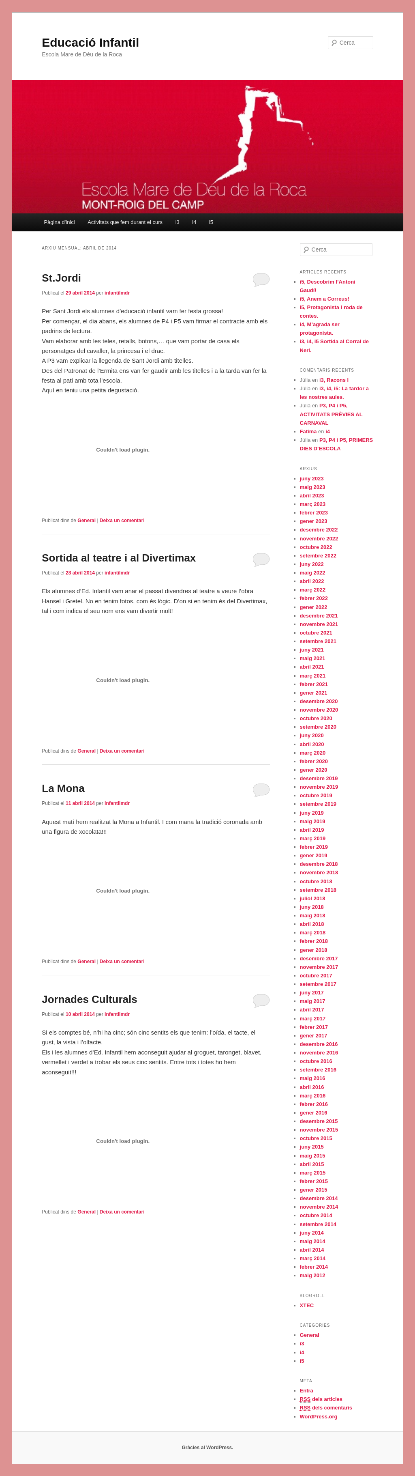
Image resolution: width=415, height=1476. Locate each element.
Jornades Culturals (89, 999)
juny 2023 (312, 479)
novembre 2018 (319, 872)
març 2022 (313, 590)
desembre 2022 (319, 530)
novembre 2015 (319, 1130)
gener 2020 (313, 770)
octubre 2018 (316, 881)
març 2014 (313, 1258)
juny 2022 (312, 564)
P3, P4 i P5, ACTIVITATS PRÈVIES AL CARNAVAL (331, 414)
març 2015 (313, 1173)
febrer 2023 (314, 513)
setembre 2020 (318, 727)
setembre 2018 (318, 890)
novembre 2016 (319, 1053)
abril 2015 (312, 1164)
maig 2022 (312, 573)
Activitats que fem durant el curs (125, 222)
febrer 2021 (314, 684)
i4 (194, 222)
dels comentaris (326, 1408)
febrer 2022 (314, 598)
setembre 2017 (318, 984)
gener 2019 (313, 855)
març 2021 (313, 676)
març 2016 (313, 1096)
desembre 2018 (319, 864)
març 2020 (313, 753)
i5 (211, 222)
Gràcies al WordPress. (207, 1447)
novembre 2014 (319, 1207)
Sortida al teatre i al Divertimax (119, 558)
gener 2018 (313, 950)
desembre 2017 (319, 958)
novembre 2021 (319, 624)
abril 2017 (312, 1010)
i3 (177, 222)
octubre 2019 (316, 795)
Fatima (308, 431)
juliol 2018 (312, 898)
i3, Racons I (334, 380)
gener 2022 (313, 607)
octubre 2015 (316, 1138)
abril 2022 (312, 581)
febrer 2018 (314, 941)
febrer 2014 (314, 1267)
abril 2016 (312, 1087)
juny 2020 (312, 735)
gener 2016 (313, 1113)
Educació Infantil (90, 42)
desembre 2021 (319, 616)
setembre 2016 (318, 1070)
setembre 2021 (318, 641)
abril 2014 (312, 1250)
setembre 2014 (318, 1224)
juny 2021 (312, 650)
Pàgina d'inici (59, 222)
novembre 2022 (319, 539)
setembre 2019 (318, 804)
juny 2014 (312, 1233)
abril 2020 (312, 744)
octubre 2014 (316, 1215)
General (86, 520)
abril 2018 (312, 924)
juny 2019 (312, 813)
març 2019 (313, 838)
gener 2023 (313, 521)
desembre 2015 (319, 1121)
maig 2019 (312, 821)
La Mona (63, 788)
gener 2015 (313, 1190)
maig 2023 (312, 487)
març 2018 (313, 932)
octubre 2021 (316, 633)
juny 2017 (312, 993)
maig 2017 (312, 1001)
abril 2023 (312, 496)
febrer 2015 (314, 1181)
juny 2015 (312, 1147)
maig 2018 (312, 915)
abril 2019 (312, 830)
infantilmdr (117, 293)
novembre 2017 (319, 967)
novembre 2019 (319, 787)
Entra (306, 1391)
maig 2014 (312, 1241)
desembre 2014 (319, 1198)
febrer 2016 (314, 1104)
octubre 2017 (316, 976)
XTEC (307, 1305)
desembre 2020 (319, 701)
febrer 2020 (314, 761)
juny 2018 (312, 907)
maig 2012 (312, 1275)
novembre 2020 (319, 710)
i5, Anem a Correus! (324, 299)
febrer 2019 (314, 847)
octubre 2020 (316, 718)
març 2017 (313, 1019)
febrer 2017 (314, 1027)
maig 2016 (312, 1078)
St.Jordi (61, 278)
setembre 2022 (318, 556)
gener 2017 (313, 1036)
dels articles (321, 1399)
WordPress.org (319, 1417)
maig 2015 (312, 1156)
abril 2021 (312, 667)
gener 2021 (313, 693)
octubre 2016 (316, 1061)
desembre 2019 (319, 778)
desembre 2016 (319, 1044)
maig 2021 (312, 658)
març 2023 (313, 504)
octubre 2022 (316, 547)
